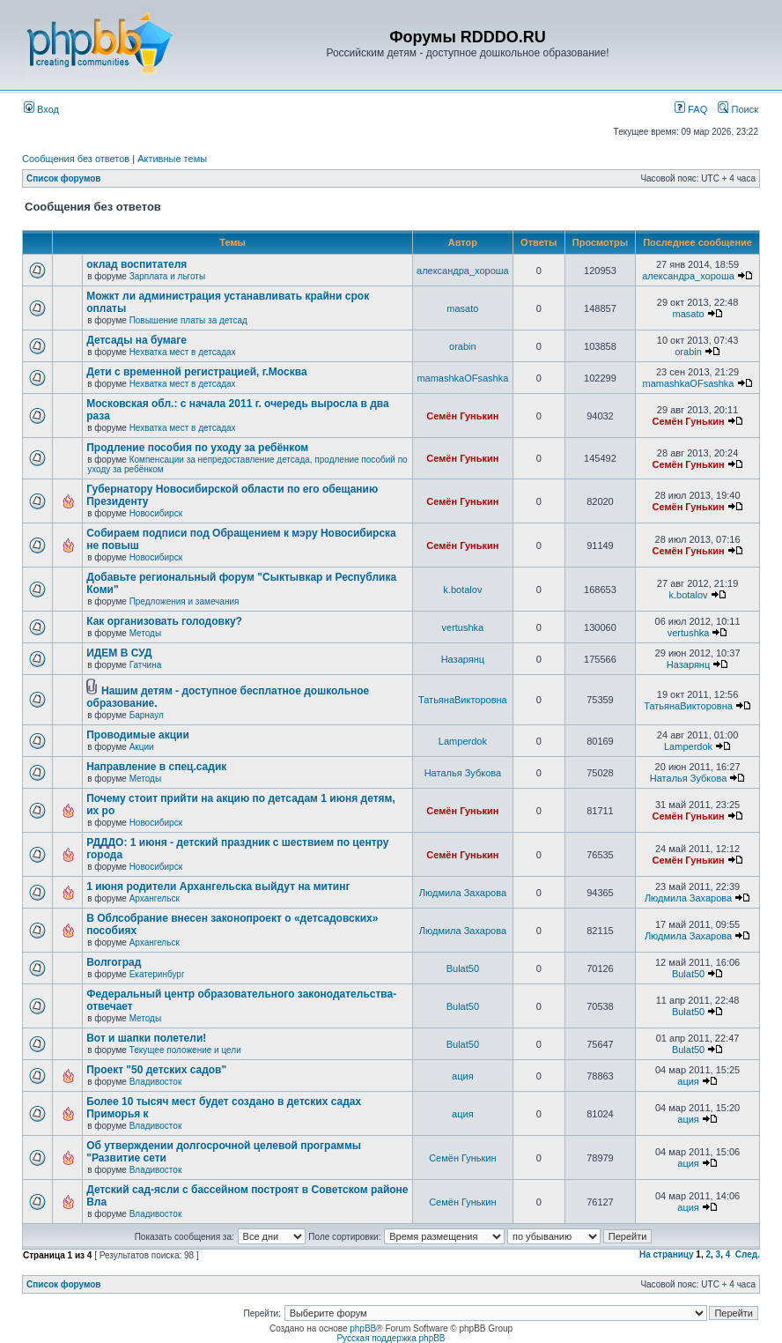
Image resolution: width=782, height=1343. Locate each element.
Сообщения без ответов (75, 158)
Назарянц (462, 659)
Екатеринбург (157, 974)
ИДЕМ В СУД (118, 653)
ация (463, 1076)
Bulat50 (462, 968)
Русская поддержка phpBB (390, 1338)
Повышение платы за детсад (188, 320)
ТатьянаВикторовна (462, 699)
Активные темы (172, 158)
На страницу (666, 1254)
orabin (462, 346)
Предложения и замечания (184, 601)
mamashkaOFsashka (462, 378)
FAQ (691, 109)
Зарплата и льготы (167, 276)
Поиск (738, 109)
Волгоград (113, 962)
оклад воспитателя (136, 264)
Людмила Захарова (462, 892)
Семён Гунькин (462, 416)
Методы (145, 633)
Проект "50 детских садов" (156, 1070)
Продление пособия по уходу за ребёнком (197, 447)
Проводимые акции (137, 735)
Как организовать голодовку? (164, 621)
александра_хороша (463, 270)
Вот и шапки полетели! (146, 1038)
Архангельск (154, 898)
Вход (41, 109)
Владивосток (155, 1082)
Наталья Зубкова (462, 773)
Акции (141, 747)
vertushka (463, 627)
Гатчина (145, 665)
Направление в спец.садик (156, 767)
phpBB (363, 1328)
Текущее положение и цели (185, 1050)
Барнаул (146, 715)
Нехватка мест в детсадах (182, 352)
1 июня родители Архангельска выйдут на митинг (218, 886)
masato (462, 308)
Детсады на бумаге (136, 340)
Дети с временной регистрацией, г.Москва (196, 372)
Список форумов (63, 178)
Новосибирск (155, 513)
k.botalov (462, 589)
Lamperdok (463, 741)
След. (747, 1254)
